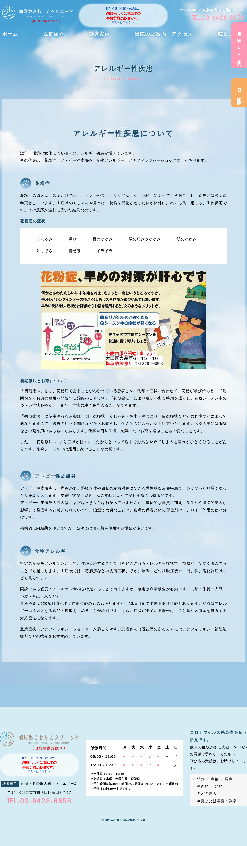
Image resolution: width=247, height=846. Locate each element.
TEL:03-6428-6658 (218, 17)
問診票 (239, 93)
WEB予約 (239, 45)
